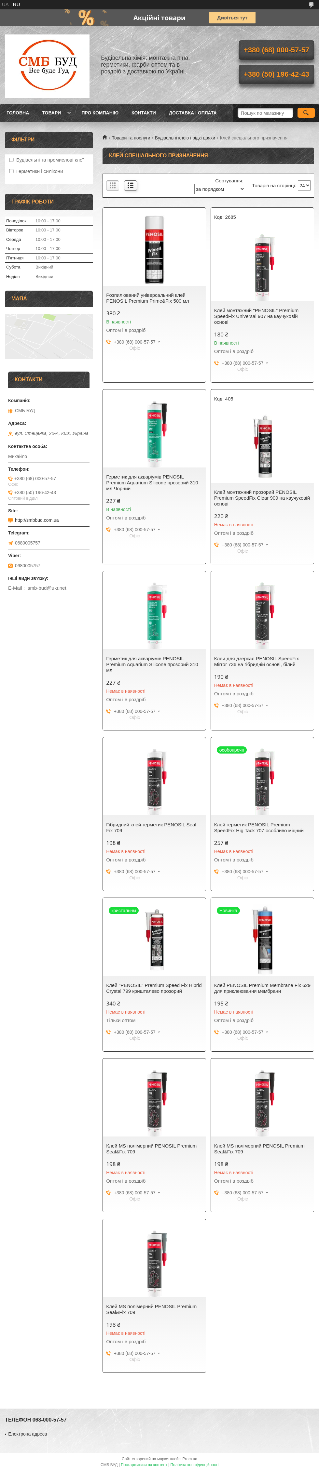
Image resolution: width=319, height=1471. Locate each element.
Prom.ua (190, 1459)
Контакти (144, 112)
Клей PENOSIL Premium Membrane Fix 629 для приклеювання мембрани (262, 988)
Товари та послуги (131, 137)
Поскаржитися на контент (144, 1465)
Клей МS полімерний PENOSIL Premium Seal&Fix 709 (151, 1148)
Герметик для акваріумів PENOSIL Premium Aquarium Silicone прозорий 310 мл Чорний (152, 482)
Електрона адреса (27, 1434)
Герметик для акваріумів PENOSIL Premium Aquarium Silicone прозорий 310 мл (152, 664)
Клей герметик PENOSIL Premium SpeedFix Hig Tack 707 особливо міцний (259, 827)
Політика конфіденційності (194, 1465)
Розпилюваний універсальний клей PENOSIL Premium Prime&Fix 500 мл (147, 298)
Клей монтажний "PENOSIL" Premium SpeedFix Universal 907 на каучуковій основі (256, 316)
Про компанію (99, 112)
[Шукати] (306, 113)
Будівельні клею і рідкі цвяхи (185, 137)
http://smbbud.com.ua (37, 520)
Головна (18, 112)
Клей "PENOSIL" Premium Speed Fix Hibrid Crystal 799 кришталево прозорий (153, 988)
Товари (51, 112)
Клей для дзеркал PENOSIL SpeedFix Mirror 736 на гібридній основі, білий (256, 661)
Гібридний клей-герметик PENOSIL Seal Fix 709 (151, 827)
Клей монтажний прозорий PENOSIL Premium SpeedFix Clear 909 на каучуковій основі (262, 497)
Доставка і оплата (193, 112)
